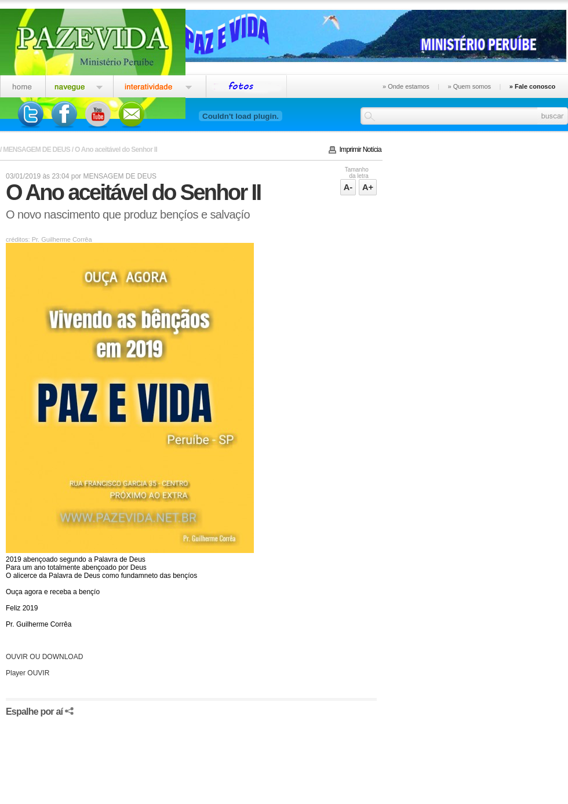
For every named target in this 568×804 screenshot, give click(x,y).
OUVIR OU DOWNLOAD (44, 657)
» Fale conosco (532, 86)
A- (348, 187)
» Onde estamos (406, 86)
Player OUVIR (27, 673)
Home (22, 84)
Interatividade (159, 84)
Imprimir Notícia (361, 149)
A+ (367, 187)
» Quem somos (469, 86)
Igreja (79, 84)
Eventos (246, 84)
